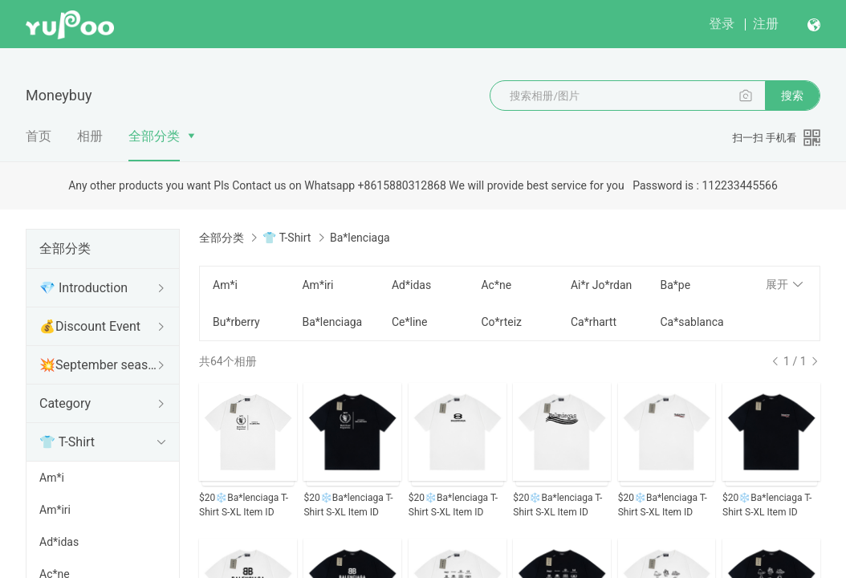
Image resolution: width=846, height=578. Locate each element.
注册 (766, 23)
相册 (90, 136)
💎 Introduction (83, 287)
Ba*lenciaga (332, 321)
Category (65, 403)
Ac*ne (496, 285)
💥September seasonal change (99, 364)
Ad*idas (59, 541)
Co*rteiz (501, 321)
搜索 (792, 95)
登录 (721, 23)
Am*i (51, 477)
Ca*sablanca (691, 321)
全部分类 (154, 136)
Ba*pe (675, 285)
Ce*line (410, 321)
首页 (38, 136)
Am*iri (55, 509)
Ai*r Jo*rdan (601, 285)
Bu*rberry (236, 321)
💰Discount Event (89, 326)
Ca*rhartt (593, 321)
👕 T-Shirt (67, 442)
